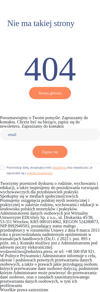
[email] (50, 134)
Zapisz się (50, 152)
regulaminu (59, 167)
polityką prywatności (39, 173)
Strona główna (50, 93)
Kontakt (72, 126)
